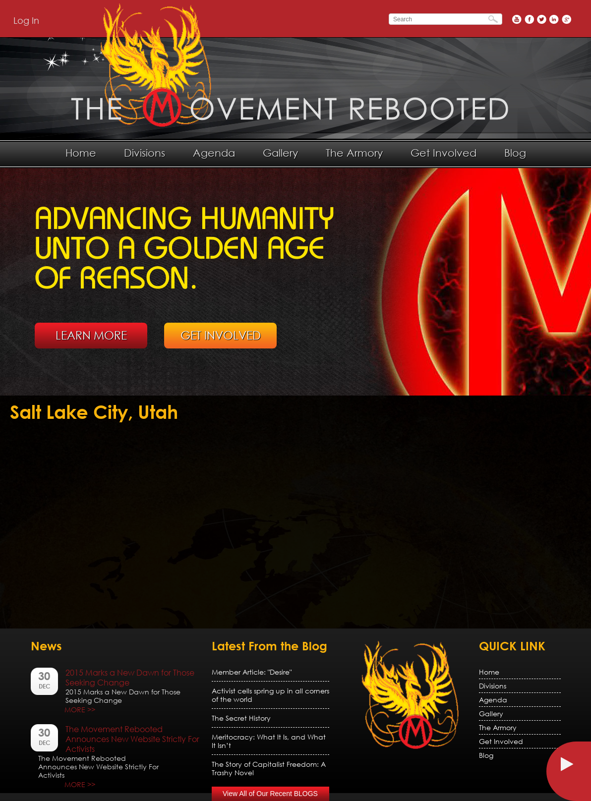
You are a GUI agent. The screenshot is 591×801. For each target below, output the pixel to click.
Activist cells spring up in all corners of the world (270, 695)
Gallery (280, 152)
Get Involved (443, 152)
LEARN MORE (91, 335)
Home (80, 152)
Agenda (214, 152)
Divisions (144, 152)
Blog (515, 152)
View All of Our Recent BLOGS (270, 794)
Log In (26, 20)
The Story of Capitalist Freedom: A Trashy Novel (269, 768)
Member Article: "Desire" (252, 672)
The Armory (354, 152)
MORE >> (79, 709)
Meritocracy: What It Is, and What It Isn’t (269, 741)
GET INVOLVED (220, 335)
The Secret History (241, 718)
